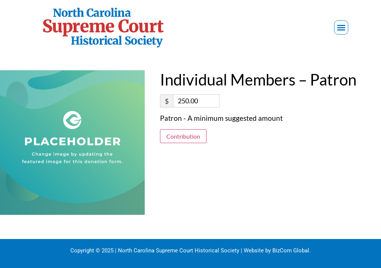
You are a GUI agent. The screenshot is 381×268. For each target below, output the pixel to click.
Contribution (183, 136)
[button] (341, 27)
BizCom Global (290, 250)
